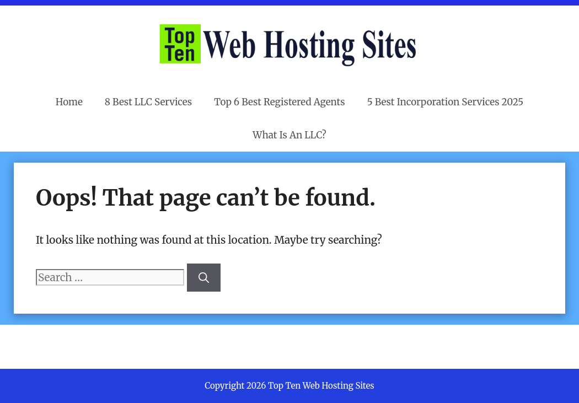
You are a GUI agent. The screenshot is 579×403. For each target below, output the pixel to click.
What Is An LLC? (289, 135)
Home (69, 102)
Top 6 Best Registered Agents (279, 102)
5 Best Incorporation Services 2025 (445, 102)
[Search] (204, 278)
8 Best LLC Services (148, 102)
